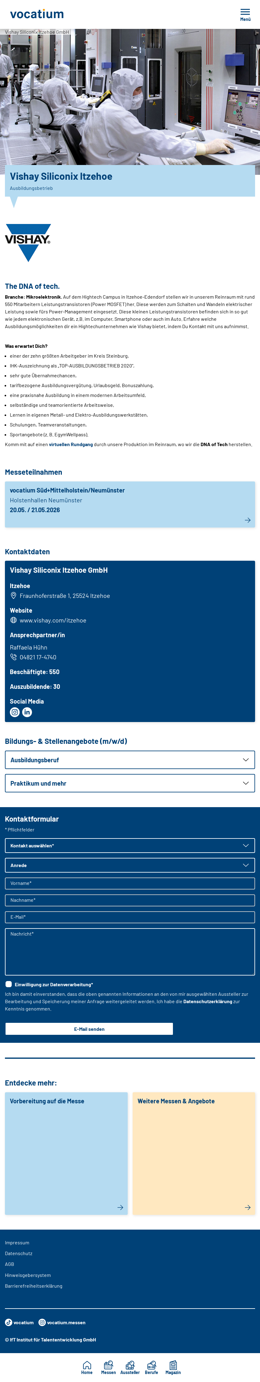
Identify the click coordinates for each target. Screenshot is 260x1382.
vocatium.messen (62, 1322)
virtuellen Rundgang (71, 444)
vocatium (19, 1322)
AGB (9, 1264)
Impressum (17, 1242)
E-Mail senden (89, 1029)
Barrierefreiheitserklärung (33, 1286)
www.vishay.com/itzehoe (53, 620)
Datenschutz (18, 1253)
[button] (130, 759)
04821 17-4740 (33, 657)
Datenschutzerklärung (207, 1001)
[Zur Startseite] (50, 14)
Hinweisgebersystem (28, 1275)
